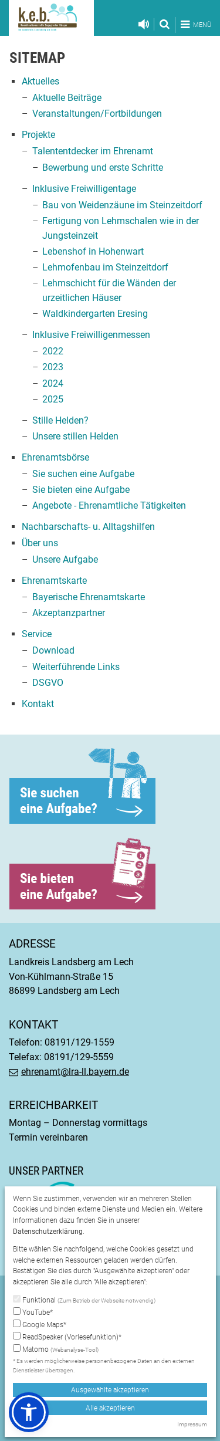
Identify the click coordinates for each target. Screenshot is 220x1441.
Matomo (56, 1349)
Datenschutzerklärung (48, 1231)
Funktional (84, 1300)
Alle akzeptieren (110, 1408)
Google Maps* (39, 1324)
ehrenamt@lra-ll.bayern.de (75, 1071)
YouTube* (33, 1312)
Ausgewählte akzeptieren (110, 1390)
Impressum (192, 1424)
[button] (29, 1412)
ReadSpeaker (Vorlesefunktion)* (67, 1336)
